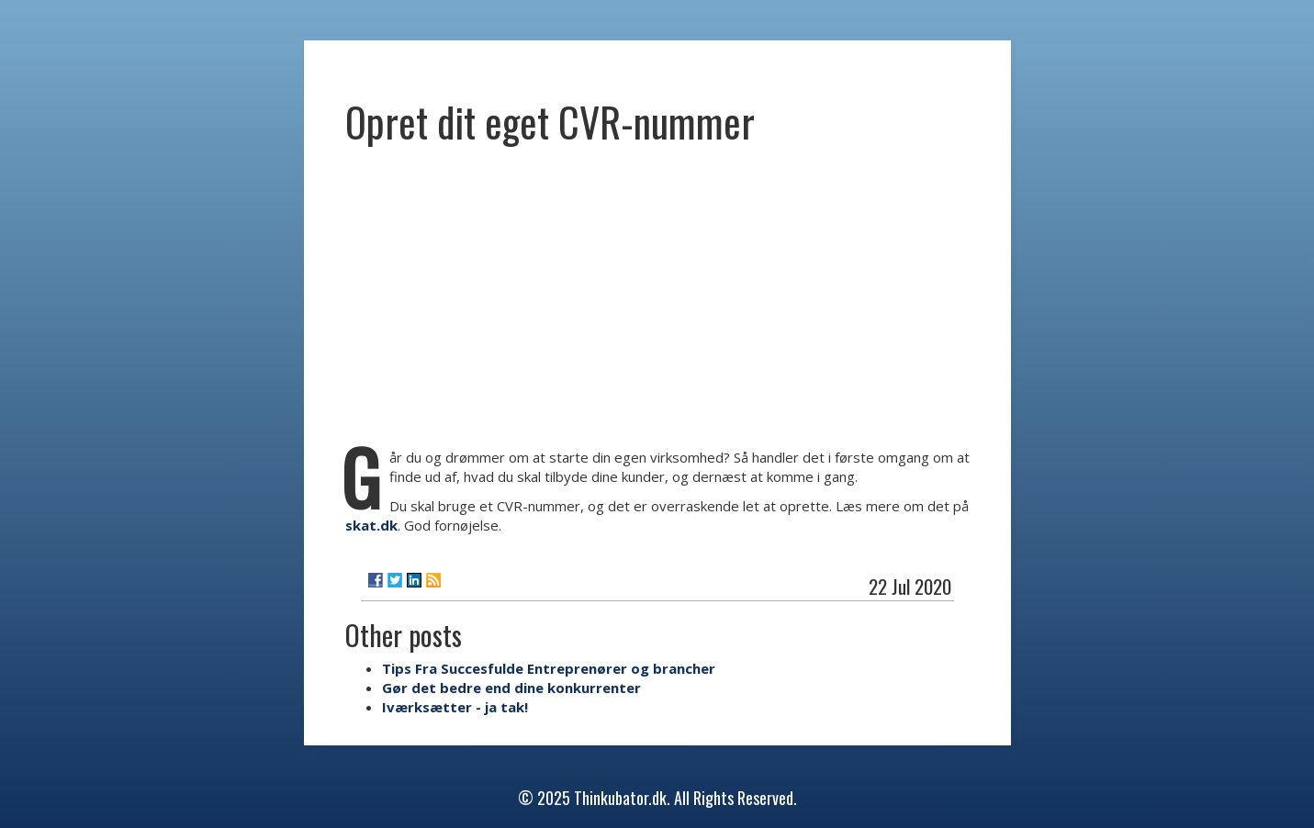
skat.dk (371, 525)
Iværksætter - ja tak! (455, 707)
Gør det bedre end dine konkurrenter (511, 687)
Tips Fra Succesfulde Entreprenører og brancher (548, 668)
